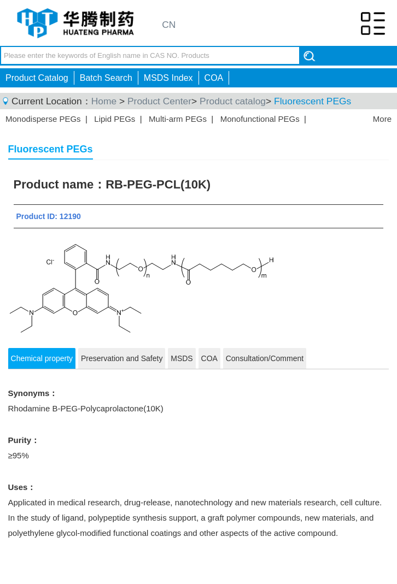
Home (103, 101)
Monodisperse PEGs (43, 118)
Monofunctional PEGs (260, 118)
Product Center (159, 101)
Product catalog (233, 101)
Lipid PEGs (114, 118)
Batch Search (106, 77)
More (382, 118)
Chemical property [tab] (42, 358)
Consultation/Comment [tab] (264, 358)
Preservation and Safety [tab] (121, 358)
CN (169, 24)
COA (214, 77)
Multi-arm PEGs (178, 118)
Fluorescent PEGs (312, 101)
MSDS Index (168, 77)
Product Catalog (36, 77)
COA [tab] (209, 358)
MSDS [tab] (181, 358)
